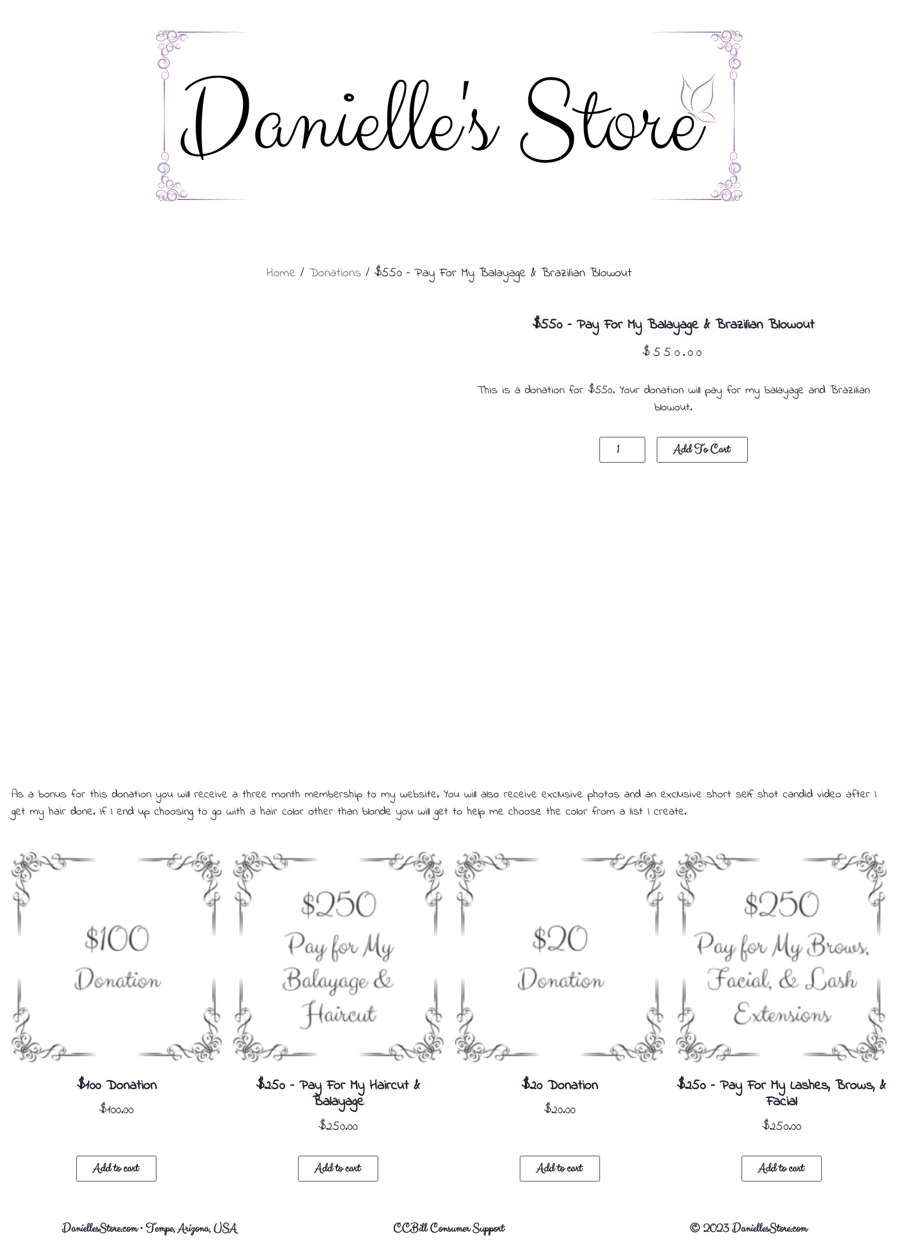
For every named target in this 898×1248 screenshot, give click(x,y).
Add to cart (701, 449)
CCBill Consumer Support (448, 1228)
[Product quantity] (622, 450)
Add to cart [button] (115, 1168)
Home (281, 273)
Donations (335, 273)
